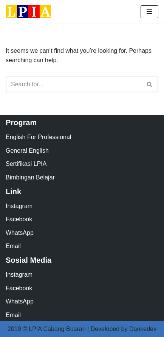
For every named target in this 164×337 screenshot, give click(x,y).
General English (27, 150)
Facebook (19, 219)
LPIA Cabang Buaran (57, 329)
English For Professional (38, 137)
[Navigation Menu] (149, 11)
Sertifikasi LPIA (26, 164)
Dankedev (142, 329)
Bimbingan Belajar (30, 177)
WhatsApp (20, 233)
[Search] (73, 84)
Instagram (19, 206)
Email (13, 246)
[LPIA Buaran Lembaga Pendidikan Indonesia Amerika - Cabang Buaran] (28, 11)
